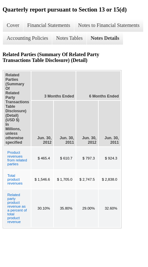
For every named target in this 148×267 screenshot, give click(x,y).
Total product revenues (14, 179)
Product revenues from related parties (17, 158)
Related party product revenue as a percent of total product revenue (17, 208)
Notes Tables (69, 38)
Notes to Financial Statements (109, 25)
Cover (13, 25)
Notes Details (105, 38)
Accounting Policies (27, 38)
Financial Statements (48, 25)
